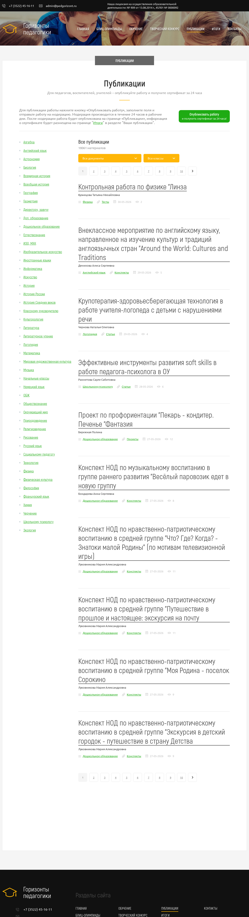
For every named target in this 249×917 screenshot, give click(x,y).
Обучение (136, 29)
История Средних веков (39, 302)
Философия (31, 488)
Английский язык (35, 150)
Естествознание (34, 235)
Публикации (195, 29)
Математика (31, 353)
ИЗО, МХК (29, 243)
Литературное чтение (38, 336)
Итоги (216, 29)
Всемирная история (36, 176)
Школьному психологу (38, 521)
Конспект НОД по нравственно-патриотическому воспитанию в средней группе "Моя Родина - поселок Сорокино (153, 670)
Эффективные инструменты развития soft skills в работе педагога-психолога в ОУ (147, 366)
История (29, 285)
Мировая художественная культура (47, 361)
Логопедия (30, 344)
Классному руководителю (40, 311)
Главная (83, 29)
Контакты (234, 29)
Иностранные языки (37, 260)
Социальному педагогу (39, 454)
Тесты (105, 202)
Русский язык (32, 446)
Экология (29, 530)
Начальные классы (36, 378)
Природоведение (35, 420)
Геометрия (30, 201)
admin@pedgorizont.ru (58, 5)
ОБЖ (26, 395)
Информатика (32, 268)
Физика (28, 471)
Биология (29, 167)
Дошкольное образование (41, 226)
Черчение (30, 513)
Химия (27, 505)
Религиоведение (34, 429)
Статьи (110, 334)
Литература (31, 327)
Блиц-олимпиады (109, 29)
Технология (30, 462)
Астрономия (31, 159)
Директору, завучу (36, 209)
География (30, 192)
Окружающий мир (35, 412)
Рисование (30, 437)
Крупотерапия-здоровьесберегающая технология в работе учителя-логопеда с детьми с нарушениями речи (150, 309)
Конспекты (122, 272)
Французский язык (36, 496)
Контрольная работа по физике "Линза (132, 186)
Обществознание (35, 403)
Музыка (28, 370)
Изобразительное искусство (42, 251)
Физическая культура (38, 479)
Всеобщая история (36, 184)
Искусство (30, 277)
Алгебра (29, 142)
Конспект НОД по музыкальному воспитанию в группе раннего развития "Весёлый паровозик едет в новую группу (153, 476)
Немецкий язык (34, 386)
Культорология (33, 319)
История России (34, 294)
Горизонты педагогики (37, 28)
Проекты (132, 439)
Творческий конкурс (164, 29)
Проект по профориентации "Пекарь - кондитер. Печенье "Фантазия (146, 419)
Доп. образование (35, 218)
